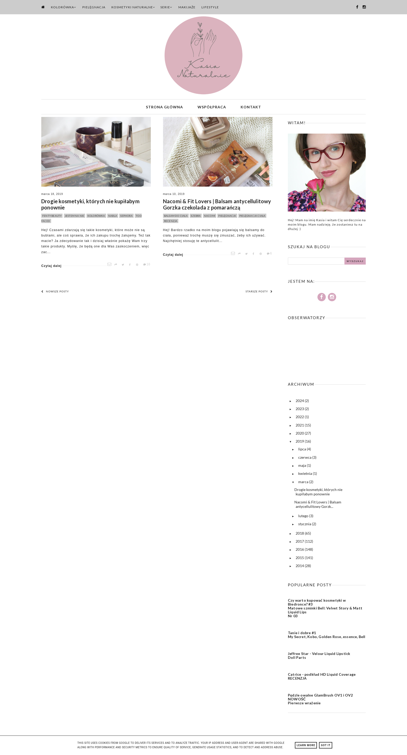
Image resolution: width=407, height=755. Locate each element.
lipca (302, 451)
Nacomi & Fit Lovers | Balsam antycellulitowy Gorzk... (317, 506)
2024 (300, 402)
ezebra (196, 217)
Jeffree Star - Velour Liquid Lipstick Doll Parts (319, 657)
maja (302, 467)
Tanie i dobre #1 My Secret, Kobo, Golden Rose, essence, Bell (326, 636)
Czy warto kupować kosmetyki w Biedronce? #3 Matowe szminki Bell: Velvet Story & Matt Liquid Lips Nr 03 (325, 610)
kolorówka (96, 217)
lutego (303, 517)
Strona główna (164, 108)
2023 (300, 410)
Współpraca (212, 108)
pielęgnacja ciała (252, 217)
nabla (112, 217)
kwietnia (305, 475)
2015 (300, 559)
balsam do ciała (176, 217)
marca (303, 483)
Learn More (306, 745)
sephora (126, 217)
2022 (300, 418)
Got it (325, 745)
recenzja (171, 222)
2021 (300, 427)
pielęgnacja (227, 217)
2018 (300, 535)
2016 (300, 551)
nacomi (209, 217)
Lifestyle (210, 7)
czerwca (305, 459)
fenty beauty (52, 217)
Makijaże (186, 7)
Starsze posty (259, 293)
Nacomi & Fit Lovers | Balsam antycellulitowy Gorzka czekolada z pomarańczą (217, 206)
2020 (300, 435)
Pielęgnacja (93, 7)
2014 (300, 567)
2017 (300, 543)
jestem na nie (74, 217)
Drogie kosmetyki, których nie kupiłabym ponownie (90, 206)
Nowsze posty (55, 293)
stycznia (305, 525)
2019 (300, 443)
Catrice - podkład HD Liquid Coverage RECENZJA (322, 678)
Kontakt (251, 108)
